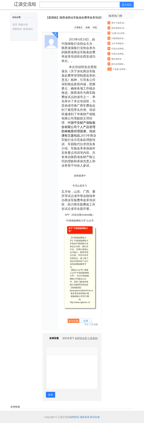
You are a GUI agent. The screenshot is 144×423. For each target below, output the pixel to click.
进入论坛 (127, 4)
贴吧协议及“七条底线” (86, 338)
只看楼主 (78, 27)
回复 (95, 27)
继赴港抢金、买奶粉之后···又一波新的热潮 (119, 59)
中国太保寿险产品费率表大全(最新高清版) (119, 48)
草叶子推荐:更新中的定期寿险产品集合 (119, 23)
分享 (85, 320)
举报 (86, 324)
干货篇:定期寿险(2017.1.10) (120, 69)
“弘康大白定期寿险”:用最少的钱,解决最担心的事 (119, 33)
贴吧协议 (74, 417)
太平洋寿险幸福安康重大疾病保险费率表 (119, 43)
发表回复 (52, 338)
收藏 (88, 27)
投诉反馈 (95, 417)
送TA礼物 (73, 320)
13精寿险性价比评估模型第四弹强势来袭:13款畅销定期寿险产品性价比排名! (119, 38)
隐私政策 (85, 417)
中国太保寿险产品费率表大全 (119, 54)
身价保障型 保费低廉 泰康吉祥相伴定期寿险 (119, 28)
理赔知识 (17, 29)
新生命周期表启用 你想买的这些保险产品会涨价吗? (119, 64)
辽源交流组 (25, 4)
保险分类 (23, 24)
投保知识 (28, 29)
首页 (14, 24)
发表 (50, 394)
